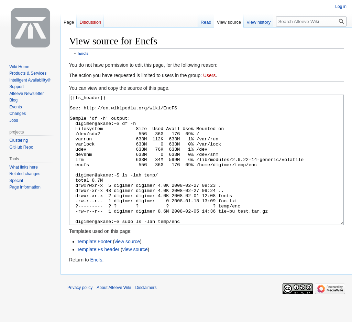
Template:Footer (94, 267)
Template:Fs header (98, 275)
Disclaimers (145, 313)
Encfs (83, 53)
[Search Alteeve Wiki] (311, 21)
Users (209, 75)
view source (127, 267)
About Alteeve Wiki (114, 313)
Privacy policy (79, 313)
